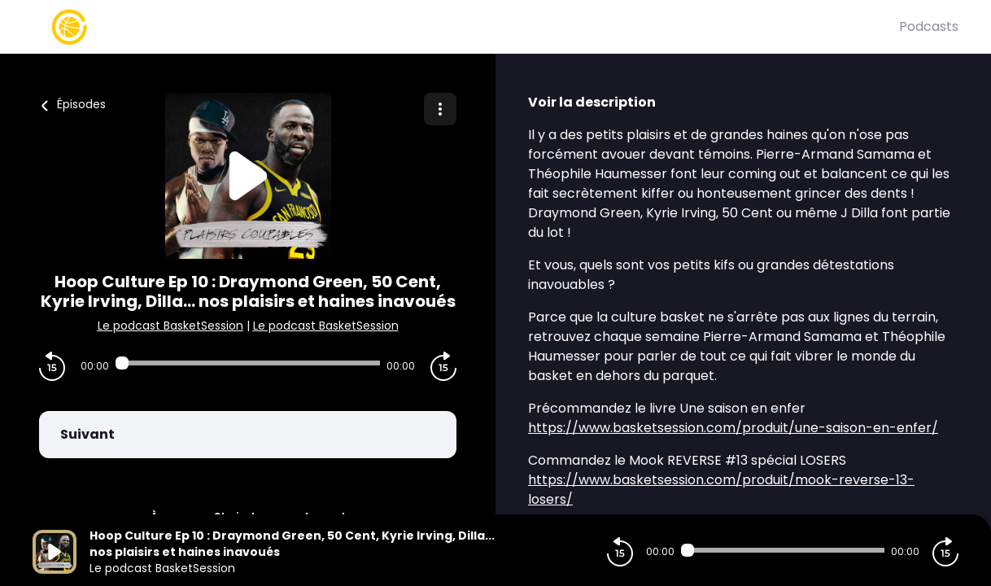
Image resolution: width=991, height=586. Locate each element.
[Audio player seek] (248, 363)
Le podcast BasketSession (170, 325)
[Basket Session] (466, 27)
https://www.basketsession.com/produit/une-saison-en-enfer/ (733, 427)
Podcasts (928, 26)
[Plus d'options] (440, 109)
